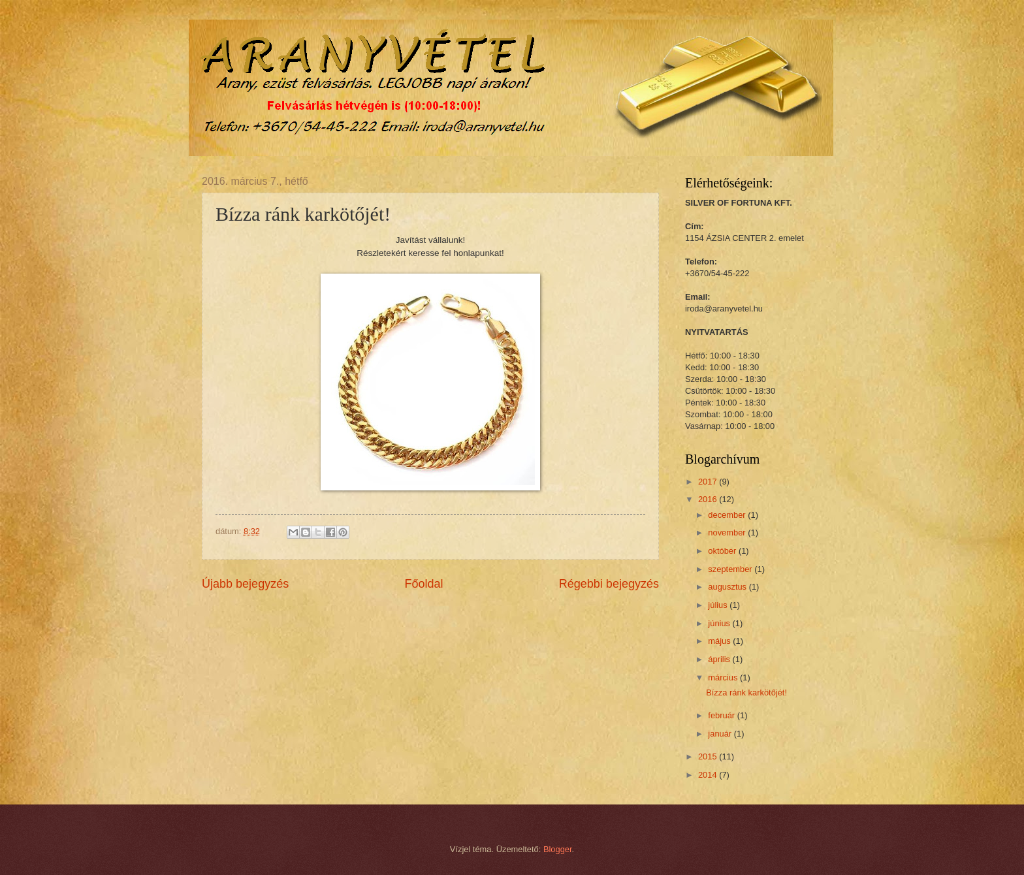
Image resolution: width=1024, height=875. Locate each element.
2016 (708, 499)
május (720, 641)
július (718, 605)
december (728, 515)
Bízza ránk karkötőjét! (746, 692)
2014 (708, 775)
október (723, 551)
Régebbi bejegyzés (609, 583)
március (724, 677)
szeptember (731, 569)
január (720, 734)
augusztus (728, 587)
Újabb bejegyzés (245, 583)
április (720, 659)
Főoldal (423, 583)
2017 (708, 481)
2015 (708, 756)
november (728, 532)
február (722, 715)
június (720, 623)
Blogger (557, 849)
